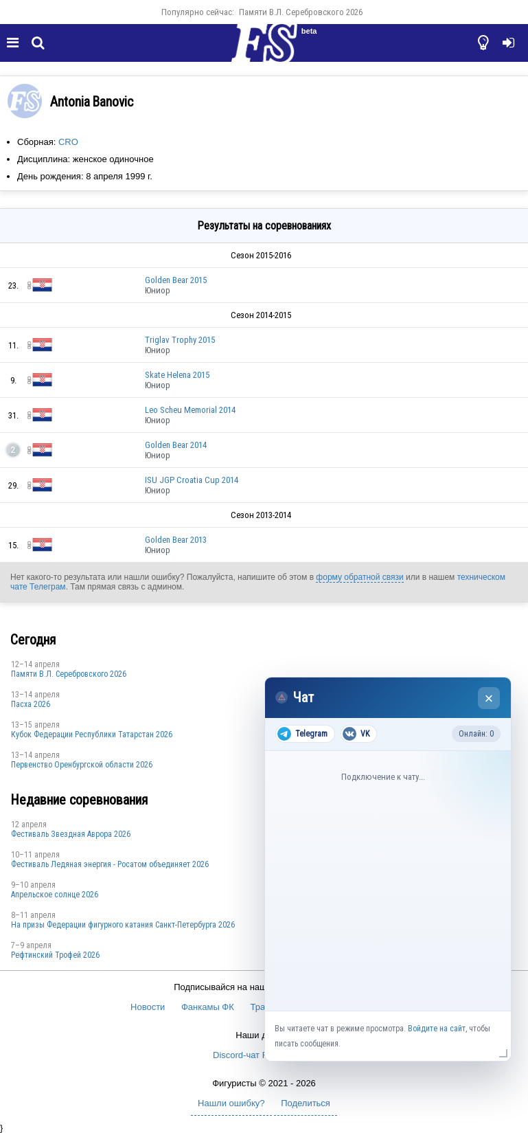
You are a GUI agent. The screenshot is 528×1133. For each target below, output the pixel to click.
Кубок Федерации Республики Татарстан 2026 (91, 734)
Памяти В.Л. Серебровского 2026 (301, 12)
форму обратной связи (359, 577)
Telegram (302, 734)
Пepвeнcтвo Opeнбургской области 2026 (81, 765)
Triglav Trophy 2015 (180, 340)
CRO (68, 142)
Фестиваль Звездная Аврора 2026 (70, 834)
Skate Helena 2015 (177, 375)
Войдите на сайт (437, 1028)
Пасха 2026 (30, 704)
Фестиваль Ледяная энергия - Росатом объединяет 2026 (110, 864)
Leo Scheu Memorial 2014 (190, 410)
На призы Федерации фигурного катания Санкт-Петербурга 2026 (123, 925)
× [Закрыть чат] (489, 698)
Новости (147, 1007)
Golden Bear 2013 (176, 540)
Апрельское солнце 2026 (54, 894)
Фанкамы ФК (207, 1007)
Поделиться (305, 1103)
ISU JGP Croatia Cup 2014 (191, 480)
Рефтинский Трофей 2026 (55, 955)
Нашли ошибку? (231, 1103)
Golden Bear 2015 (176, 280)
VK (356, 734)
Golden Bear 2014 (176, 445)
